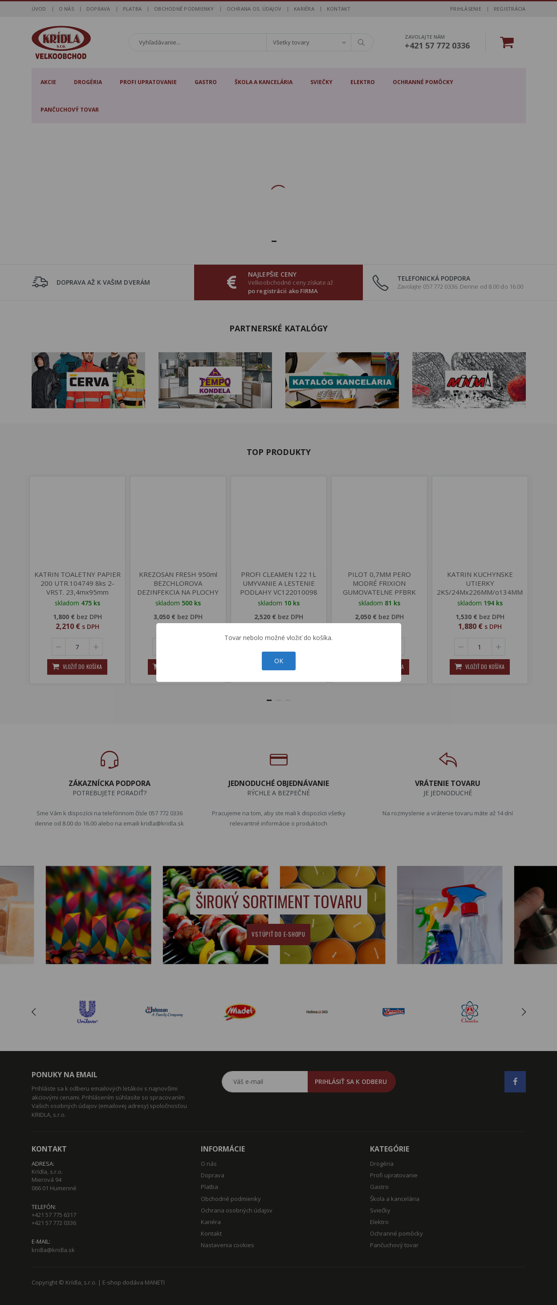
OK (278, 661)
